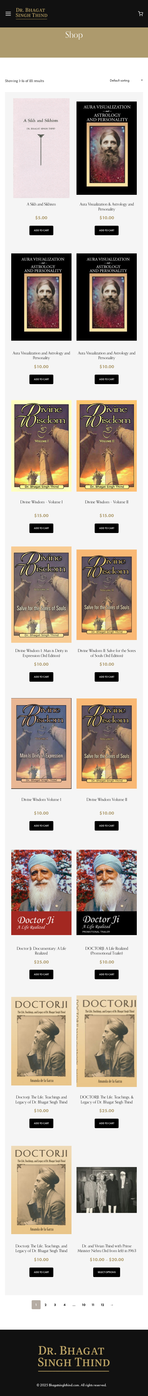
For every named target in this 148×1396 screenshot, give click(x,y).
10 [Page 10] (83, 1304)
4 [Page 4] (65, 1304)
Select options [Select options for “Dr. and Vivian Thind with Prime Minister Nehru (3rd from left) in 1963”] (107, 1272)
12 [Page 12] (102, 1304)
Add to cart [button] (41, 230)
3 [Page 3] (55, 1304)
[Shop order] (126, 80)
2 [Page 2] (46, 1304)
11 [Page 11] (93, 1304)
